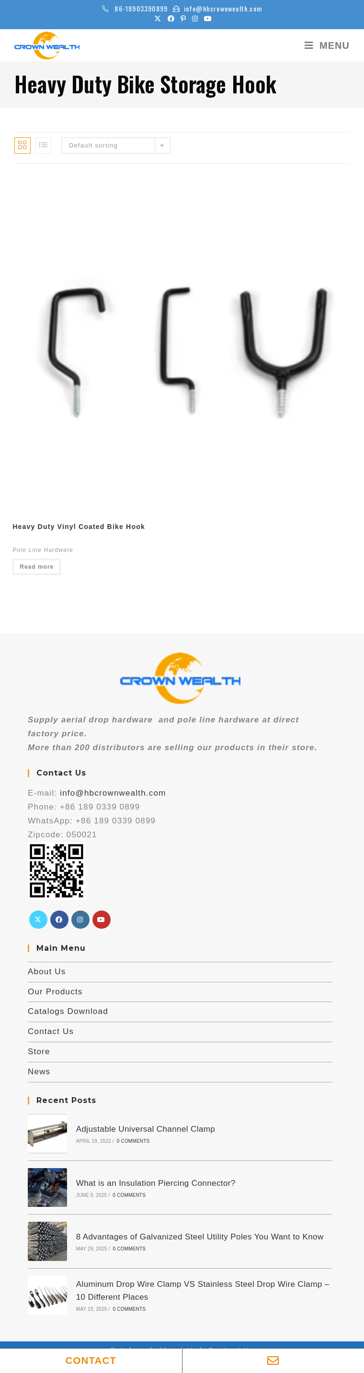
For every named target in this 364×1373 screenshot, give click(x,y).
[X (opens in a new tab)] (157, 18)
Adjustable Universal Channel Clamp (145, 1129)
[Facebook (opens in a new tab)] (171, 18)
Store (39, 1051)
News (39, 1071)
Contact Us (51, 1031)
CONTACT (90, 1360)
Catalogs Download (68, 1011)
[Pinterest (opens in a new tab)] (183, 18)
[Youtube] (101, 920)
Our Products (55, 991)
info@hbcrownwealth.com (223, 8)
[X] (38, 920)
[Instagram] (80, 920)
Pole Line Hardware (42, 550)
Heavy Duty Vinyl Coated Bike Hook (78, 526)
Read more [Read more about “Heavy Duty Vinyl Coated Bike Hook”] (37, 566)
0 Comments (132, 1141)
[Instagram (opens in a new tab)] (195, 18)
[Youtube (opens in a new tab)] (206, 18)
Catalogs (129, 1347)
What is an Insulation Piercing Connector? (155, 1182)
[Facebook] (59, 920)
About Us (47, 971)
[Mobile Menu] (323, 45)
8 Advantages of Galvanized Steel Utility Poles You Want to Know (199, 1235)
